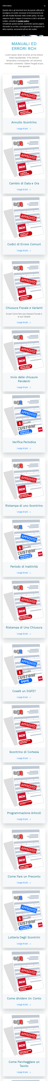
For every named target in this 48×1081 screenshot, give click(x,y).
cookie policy (23, 21)
